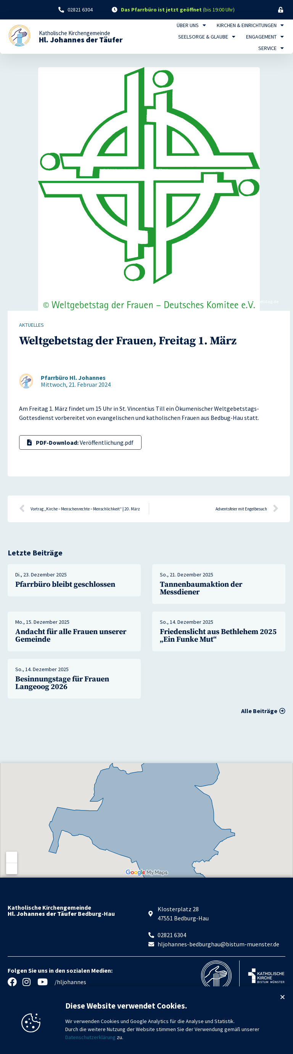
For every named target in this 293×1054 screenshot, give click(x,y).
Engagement (265, 36)
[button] (282, 1006)
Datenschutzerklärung (90, 1046)
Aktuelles (31, 324)
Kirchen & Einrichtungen (250, 25)
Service (271, 48)
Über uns (191, 25)
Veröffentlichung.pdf (80, 442)
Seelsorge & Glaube (206, 36)
